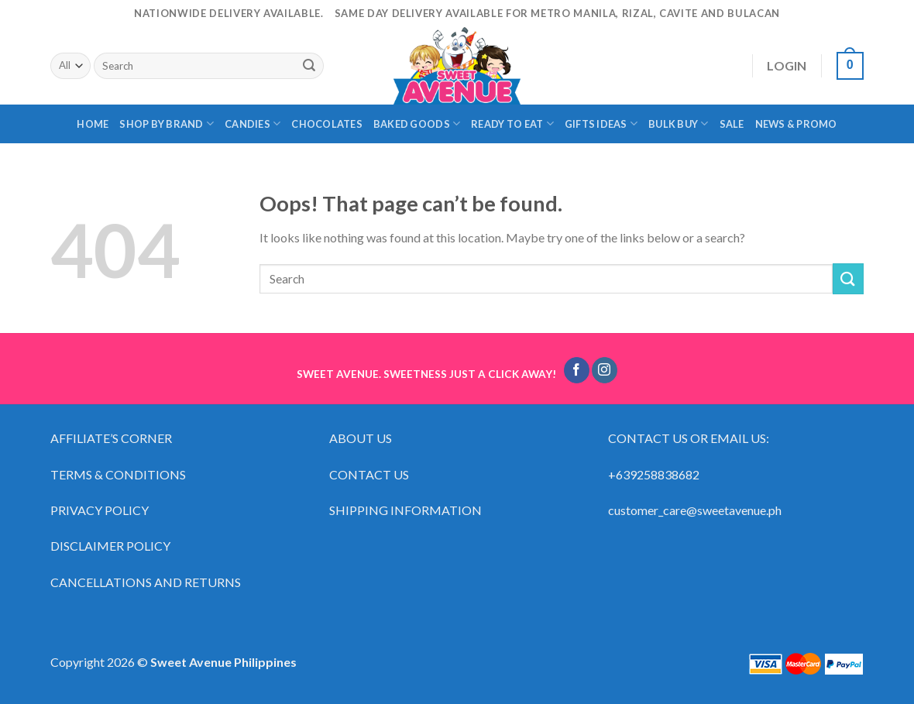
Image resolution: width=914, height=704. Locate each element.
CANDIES (252, 123)
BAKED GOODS (416, 123)
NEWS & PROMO (796, 124)
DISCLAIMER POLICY (110, 545)
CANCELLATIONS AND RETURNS (145, 582)
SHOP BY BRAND (166, 123)
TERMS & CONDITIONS (118, 474)
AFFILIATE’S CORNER (111, 438)
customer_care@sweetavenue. (688, 510)
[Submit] (309, 66)
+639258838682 (653, 474)
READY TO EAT (512, 123)
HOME (92, 124)
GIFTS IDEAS (601, 123)
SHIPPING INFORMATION (406, 510)
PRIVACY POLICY (99, 510)
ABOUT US (360, 438)
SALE (732, 124)
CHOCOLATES (327, 124)
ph (775, 510)
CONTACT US (369, 474)
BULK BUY (678, 123)
